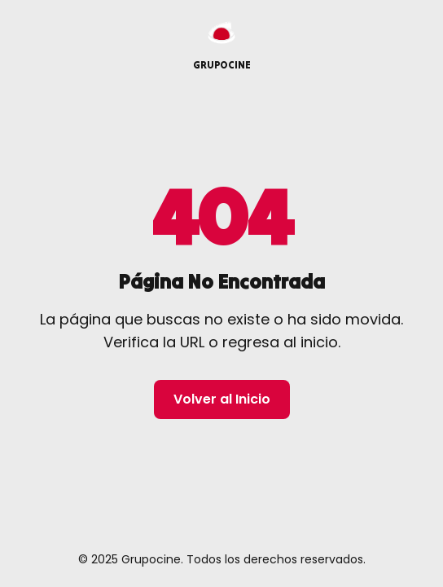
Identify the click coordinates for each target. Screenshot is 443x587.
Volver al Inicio (221, 399)
